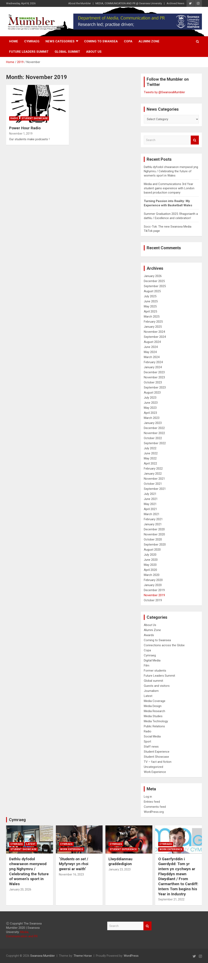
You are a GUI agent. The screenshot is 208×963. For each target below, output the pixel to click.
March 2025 (151, 316)
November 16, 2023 (71, 874)
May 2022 (150, 458)
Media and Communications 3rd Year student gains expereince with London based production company (169, 188)
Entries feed (152, 802)
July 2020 (150, 554)
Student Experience (156, 751)
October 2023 (153, 382)
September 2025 (155, 286)
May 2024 (150, 352)
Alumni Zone (149, 41)
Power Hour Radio (25, 128)
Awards (149, 635)
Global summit (67, 52)
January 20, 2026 (20, 889)
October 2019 (153, 600)
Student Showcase (35, 118)
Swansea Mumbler (42, 956)
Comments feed (155, 807)
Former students (155, 670)
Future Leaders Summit (29, 52)
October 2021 (153, 484)
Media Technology (156, 721)
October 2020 (153, 539)
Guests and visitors (157, 686)
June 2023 (151, 402)
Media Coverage (154, 701)
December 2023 (154, 372)
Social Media (152, 736)
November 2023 (154, 377)
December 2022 (154, 428)
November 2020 (154, 534)
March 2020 (151, 575)
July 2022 (150, 448)
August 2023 (152, 392)
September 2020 (155, 544)
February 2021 (153, 519)
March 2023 (151, 418)
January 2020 (153, 585)
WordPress (131, 956)
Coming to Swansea (101, 41)
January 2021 (153, 524)
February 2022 (153, 468)
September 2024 (155, 337)
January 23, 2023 (119, 869)
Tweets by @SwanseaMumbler (164, 92)
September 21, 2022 (171, 899)
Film (146, 665)
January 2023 (153, 423)
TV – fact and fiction (157, 762)
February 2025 (153, 321)
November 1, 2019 (20, 133)
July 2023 (150, 397)
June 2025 (151, 301)
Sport (147, 741)
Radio (14, 118)
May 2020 (150, 565)
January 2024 (153, 367)
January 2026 (153, 276)
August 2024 (152, 342)
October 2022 (153, 438)
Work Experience (155, 772)
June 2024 (151, 347)
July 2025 (150, 296)
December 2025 (154, 281)
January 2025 (153, 326)
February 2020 (153, 580)
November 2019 (154, 595)
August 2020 (152, 549)
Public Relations (154, 726)
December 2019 (154, 590)
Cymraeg (31, 41)
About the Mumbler (79, 3)
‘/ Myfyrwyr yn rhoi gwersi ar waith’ (73, 864)
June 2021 (151, 499)
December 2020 (154, 529)
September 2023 (155, 387)
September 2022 (155, 443)
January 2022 (153, 473)
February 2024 (153, 362)
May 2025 (150, 306)
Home (13, 41)
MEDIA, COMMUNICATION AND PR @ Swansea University (128, 3)
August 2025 (152, 291)
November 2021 (154, 478)
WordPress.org (154, 812)
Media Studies (153, 716)
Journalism (151, 691)
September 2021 (155, 489)
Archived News (175, 3)
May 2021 (150, 504)
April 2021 (150, 509)
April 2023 (150, 413)
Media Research (154, 711)
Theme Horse (83, 956)
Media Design (152, 706)
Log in (148, 796)
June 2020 (151, 560)
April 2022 (150, 463)
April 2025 (150, 311)
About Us (94, 52)
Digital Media (152, 660)
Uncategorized (153, 767)
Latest (148, 696)
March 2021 (151, 514)
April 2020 (150, 570)
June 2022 (151, 453)
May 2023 (150, 408)
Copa (128, 41)
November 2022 (154, 433)
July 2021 (150, 494)
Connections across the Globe (164, 645)
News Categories (60, 41)
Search (195, 140)
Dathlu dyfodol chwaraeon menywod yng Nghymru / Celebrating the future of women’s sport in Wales (171, 171)
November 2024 (154, 332)
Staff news (151, 746)
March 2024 (151, 357)
